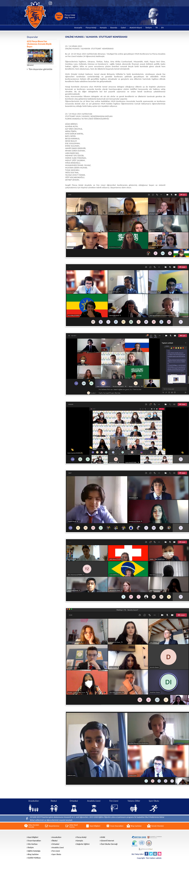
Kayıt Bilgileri (33, 837)
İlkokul (54, 841)
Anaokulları (56, 837)
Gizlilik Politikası (34, 858)
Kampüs (103, 28)
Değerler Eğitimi (82, 844)
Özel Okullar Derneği (109, 844)
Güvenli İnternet (107, 841)
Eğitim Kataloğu (34, 851)
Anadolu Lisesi (58, 848)
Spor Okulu (56, 854)
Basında (113, 28)
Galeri (123, 28)
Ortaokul (55, 844)
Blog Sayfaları (33, 854)
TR (156, 28)
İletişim (148, 28)
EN (162, 28)
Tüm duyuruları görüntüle (39, 69)
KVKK (103, 837)
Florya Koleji (91, 28)
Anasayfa (78, 28)
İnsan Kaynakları (34, 841)
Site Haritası (33, 844)
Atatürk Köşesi (136, 28)
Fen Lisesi (56, 851)
